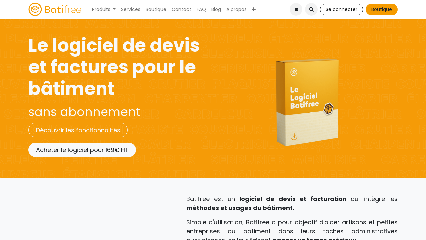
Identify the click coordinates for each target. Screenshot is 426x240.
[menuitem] (103, 9)
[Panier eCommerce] (296, 9)
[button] (311, 9)
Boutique (381, 9)
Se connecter (341, 9)
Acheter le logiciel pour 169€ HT (82, 150)
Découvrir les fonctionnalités (78, 130)
